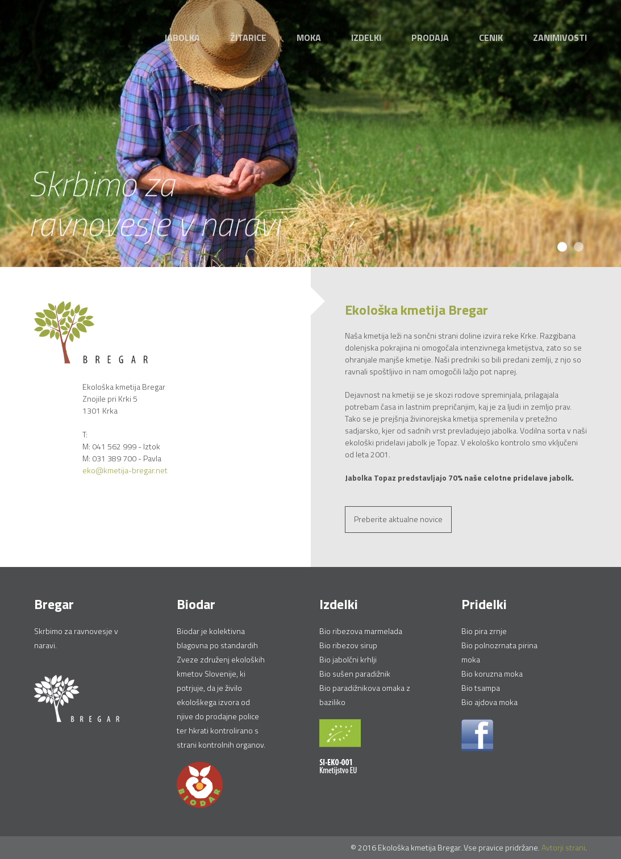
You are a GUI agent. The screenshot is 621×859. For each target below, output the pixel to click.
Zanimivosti (560, 37)
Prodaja (430, 37)
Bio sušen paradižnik (354, 673)
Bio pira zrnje (484, 631)
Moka (309, 37)
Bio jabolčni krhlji (348, 659)
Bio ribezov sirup (348, 645)
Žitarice (248, 37)
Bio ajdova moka (489, 702)
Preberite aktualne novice (398, 519)
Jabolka (182, 37)
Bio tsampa (480, 688)
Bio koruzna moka (492, 673)
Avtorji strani (563, 847)
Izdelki (366, 37)
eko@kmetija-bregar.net (125, 470)
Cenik (491, 37)
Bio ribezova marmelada (360, 631)
